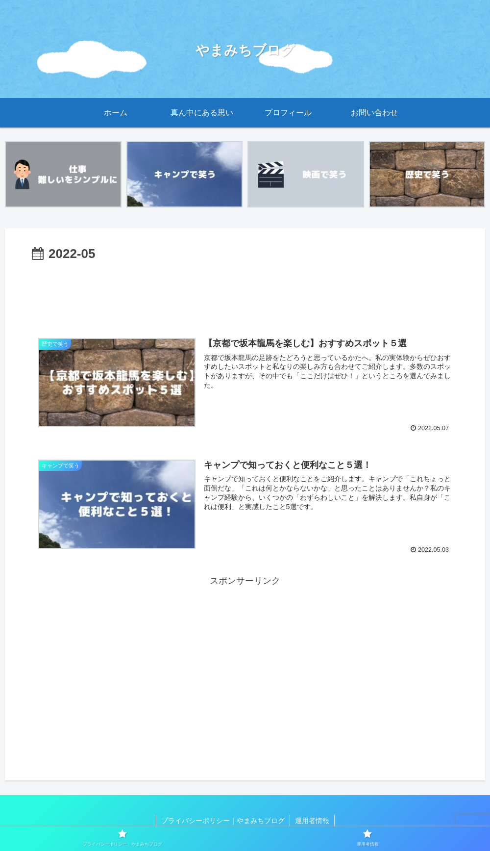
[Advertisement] (245, 292)
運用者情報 (312, 821)
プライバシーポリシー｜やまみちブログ (223, 821)
